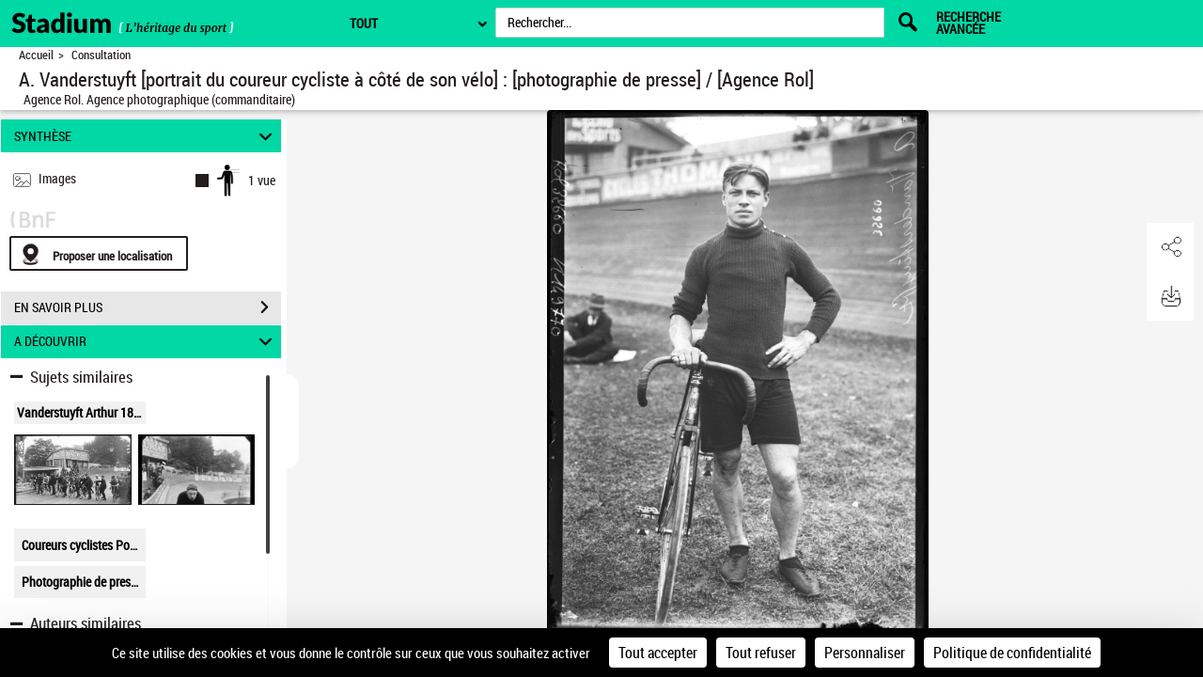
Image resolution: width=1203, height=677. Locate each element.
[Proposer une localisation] (98, 253)
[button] (1170, 247)
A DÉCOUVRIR (146, 341)
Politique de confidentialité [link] (1012, 652)
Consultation (101, 55)
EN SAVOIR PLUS (147, 307)
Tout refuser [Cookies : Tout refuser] (761, 652)
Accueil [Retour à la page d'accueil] (36, 55)
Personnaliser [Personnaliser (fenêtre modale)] (864, 652)
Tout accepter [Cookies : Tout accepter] (657, 652)
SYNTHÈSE (146, 135)
